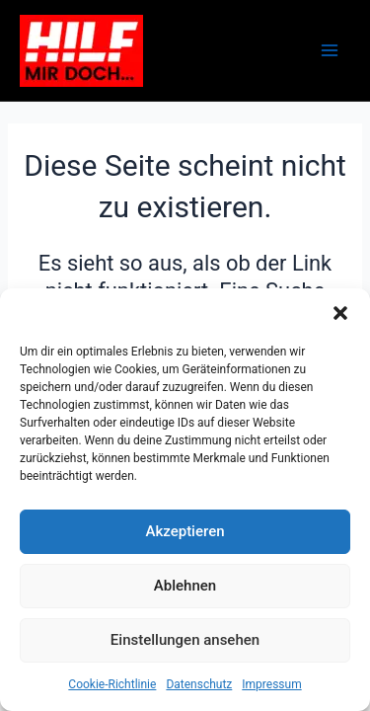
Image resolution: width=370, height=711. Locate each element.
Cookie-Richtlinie (112, 684)
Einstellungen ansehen (185, 640)
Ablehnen (185, 585)
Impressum (271, 684)
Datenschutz (199, 684)
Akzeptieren (184, 531)
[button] (340, 313)
